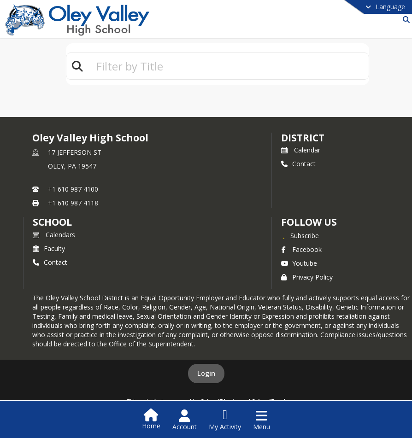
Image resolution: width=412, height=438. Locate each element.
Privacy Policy (307, 277)
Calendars (54, 234)
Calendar (300, 150)
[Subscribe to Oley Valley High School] (300, 235)
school (52, 222)
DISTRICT (302, 137)
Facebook (301, 249)
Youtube (299, 263)
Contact (298, 163)
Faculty (49, 248)
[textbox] (228, 66)
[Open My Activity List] (225, 420)
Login (206, 373)
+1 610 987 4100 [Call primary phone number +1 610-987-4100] (73, 189)
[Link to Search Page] (404, 19)
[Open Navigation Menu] (261, 420)
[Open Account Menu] (184, 420)
